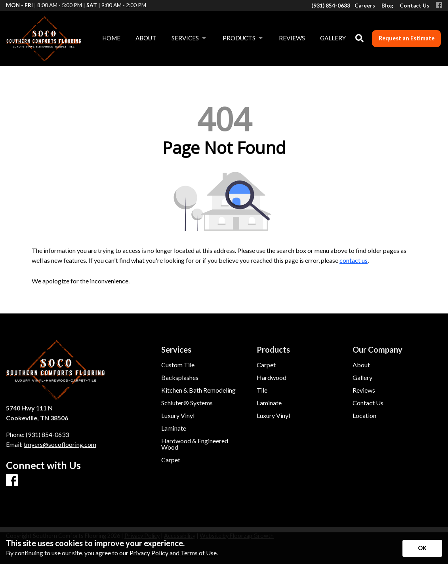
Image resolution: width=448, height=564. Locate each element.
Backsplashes (179, 377)
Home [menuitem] (111, 38)
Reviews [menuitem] (292, 38)
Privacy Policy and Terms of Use (173, 552)
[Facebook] (439, 5)
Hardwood (271, 377)
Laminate (173, 428)
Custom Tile (177, 365)
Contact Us (368, 403)
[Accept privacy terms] (422, 548)
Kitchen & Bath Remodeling (198, 390)
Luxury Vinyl (177, 415)
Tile (262, 390)
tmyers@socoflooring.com (60, 444)
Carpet (170, 460)
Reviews (364, 390)
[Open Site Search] (359, 38)
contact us (353, 260)
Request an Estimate (407, 38)
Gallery (362, 377)
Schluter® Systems (187, 403)
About (361, 365)
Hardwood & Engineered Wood (194, 444)
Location (364, 415)
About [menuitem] (145, 38)
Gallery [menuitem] (333, 38)
